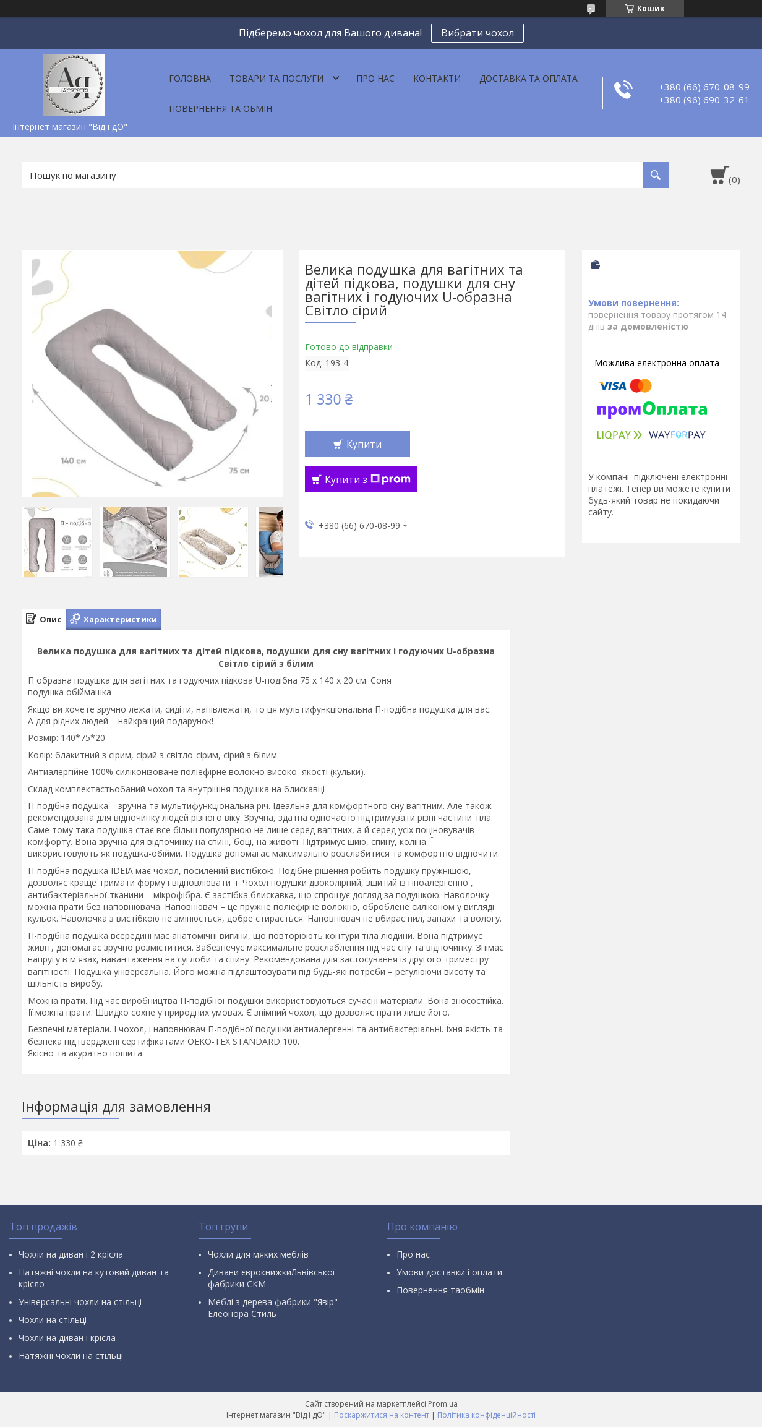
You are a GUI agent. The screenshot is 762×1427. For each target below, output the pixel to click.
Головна (190, 78)
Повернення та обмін (220, 108)
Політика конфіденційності (486, 1415)
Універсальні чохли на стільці (80, 1302)
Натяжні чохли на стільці (71, 1355)
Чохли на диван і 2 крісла (71, 1254)
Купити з (368, 479)
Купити (364, 444)
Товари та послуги (276, 78)
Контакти (437, 78)
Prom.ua (443, 1404)
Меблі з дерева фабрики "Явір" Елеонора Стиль (273, 1307)
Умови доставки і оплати (449, 1272)
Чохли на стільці (53, 1320)
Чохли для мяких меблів (258, 1254)
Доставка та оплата (528, 78)
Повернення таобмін (440, 1290)
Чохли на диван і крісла (67, 1337)
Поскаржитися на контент (381, 1415)
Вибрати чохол (477, 33)
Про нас (375, 78)
